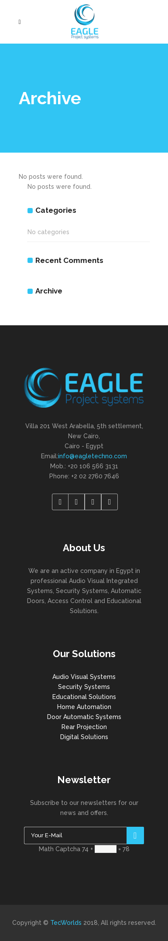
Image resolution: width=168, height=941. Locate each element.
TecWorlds (66, 922)
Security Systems (84, 686)
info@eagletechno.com (92, 456)
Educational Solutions (84, 696)
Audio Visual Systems (84, 676)
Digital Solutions (84, 736)
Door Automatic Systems (84, 716)
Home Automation (84, 706)
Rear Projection (84, 726)
